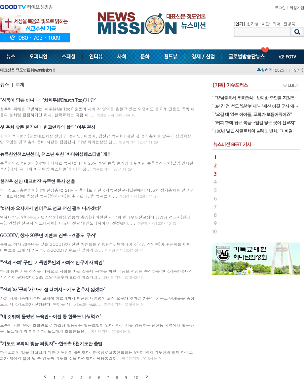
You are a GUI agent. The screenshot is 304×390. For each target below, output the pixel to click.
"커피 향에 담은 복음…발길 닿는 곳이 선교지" (254, 122)
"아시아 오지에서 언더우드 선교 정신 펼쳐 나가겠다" (50, 208)
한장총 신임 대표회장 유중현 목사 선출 (37, 181)
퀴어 (277, 23)
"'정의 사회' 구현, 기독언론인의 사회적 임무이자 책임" (52, 262)
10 (136, 377)
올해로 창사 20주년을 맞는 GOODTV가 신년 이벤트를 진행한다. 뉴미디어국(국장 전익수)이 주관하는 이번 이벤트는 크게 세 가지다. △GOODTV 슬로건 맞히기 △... (95, 247)
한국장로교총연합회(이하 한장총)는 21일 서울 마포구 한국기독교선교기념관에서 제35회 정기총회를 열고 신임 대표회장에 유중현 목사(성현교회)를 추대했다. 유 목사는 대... (97, 193)
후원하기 (265, 70)
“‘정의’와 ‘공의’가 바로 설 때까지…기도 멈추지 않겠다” (52, 289)
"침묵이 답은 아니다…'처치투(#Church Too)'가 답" (48, 100)
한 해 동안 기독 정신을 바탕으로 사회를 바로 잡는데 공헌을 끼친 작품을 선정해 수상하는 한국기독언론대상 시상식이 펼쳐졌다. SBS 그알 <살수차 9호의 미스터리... (96, 274)
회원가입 (296, 7)
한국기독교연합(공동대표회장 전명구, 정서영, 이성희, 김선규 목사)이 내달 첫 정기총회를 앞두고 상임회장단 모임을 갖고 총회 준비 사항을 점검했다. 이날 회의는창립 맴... (95, 139)
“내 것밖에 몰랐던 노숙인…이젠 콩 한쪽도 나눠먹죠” (50, 316)
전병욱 (289, 23)
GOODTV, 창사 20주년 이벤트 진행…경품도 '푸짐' (48, 235)
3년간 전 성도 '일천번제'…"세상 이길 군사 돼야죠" (258, 106)
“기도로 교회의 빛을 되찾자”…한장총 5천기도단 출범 (51, 343)
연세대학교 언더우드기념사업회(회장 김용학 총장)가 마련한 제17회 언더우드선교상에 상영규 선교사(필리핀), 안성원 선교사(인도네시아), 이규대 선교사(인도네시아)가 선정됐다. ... (95, 220)
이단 (266, 23)
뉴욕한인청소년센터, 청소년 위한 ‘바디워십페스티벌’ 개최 (55, 154)
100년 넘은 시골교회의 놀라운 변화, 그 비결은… (257, 131)
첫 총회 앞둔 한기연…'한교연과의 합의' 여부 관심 (47, 127)
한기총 (253, 23)
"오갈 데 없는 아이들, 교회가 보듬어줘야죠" (252, 114)
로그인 (280, 7)
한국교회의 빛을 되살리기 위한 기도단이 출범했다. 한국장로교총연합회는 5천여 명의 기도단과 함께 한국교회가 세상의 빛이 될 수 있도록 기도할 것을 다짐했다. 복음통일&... (96, 355)
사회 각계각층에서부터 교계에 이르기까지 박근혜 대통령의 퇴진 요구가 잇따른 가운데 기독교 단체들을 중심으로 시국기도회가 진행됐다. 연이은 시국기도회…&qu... (97, 301)
